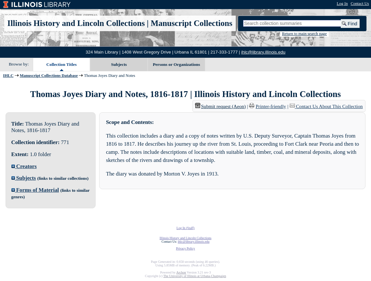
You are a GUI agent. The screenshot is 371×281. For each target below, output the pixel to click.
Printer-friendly (271, 106)
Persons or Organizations (176, 64)
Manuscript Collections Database (49, 75)
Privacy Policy (185, 248)
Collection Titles (61, 64)
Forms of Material (35, 190)
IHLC (8, 75)
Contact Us (360, 3)
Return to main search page (304, 33)
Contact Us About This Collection (329, 106)
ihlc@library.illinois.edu (263, 52)
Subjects (119, 64)
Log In (342, 3)
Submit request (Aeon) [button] (220, 106)
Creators (24, 166)
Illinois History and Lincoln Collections (76, 23)
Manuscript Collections (191, 23)
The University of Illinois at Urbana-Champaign (194, 276)
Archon (181, 272)
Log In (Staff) (185, 228)
